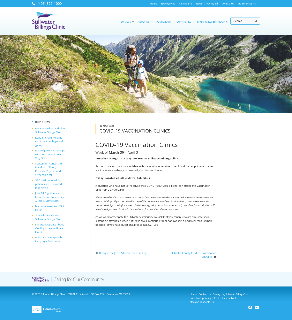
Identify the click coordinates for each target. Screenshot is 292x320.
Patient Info (185, 3)
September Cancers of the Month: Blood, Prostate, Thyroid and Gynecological (48, 169)
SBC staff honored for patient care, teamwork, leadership (49, 184)
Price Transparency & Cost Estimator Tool (213, 298)
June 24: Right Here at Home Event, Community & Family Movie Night (49, 196)
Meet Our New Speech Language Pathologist (48, 239)
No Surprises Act (247, 3)
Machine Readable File (202, 302)
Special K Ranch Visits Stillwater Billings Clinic (48, 217)
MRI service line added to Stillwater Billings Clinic (50, 130)
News (199, 3)
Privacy (217, 294)
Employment (168, 3)
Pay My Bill (212, 3)
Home (153, 3)
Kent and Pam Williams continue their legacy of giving (49, 141)
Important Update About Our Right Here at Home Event (49, 228)
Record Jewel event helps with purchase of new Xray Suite (50, 154)
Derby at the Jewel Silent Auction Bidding (122, 253)
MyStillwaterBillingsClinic (235, 294)
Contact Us (228, 3)
